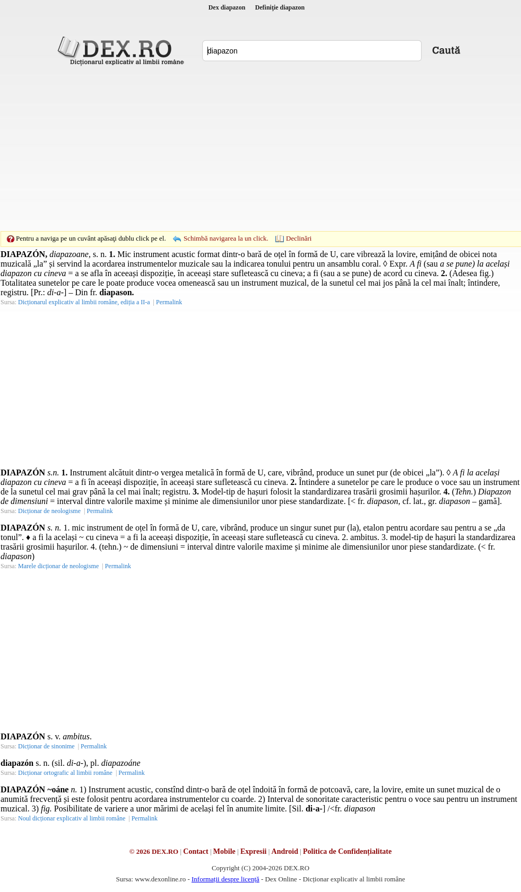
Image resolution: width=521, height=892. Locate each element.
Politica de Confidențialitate (347, 851)
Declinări (298, 238)
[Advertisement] (244, 148)
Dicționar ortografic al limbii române (65, 772)
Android (285, 851)
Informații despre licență (225, 879)
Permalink (169, 302)
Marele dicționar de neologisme (58, 566)
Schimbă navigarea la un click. (226, 238)
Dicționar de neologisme (49, 511)
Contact (195, 851)
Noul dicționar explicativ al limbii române (71, 818)
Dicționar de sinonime (46, 746)
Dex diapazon (227, 7)
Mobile (224, 851)
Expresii (253, 851)
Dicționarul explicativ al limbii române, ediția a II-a (84, 302)
